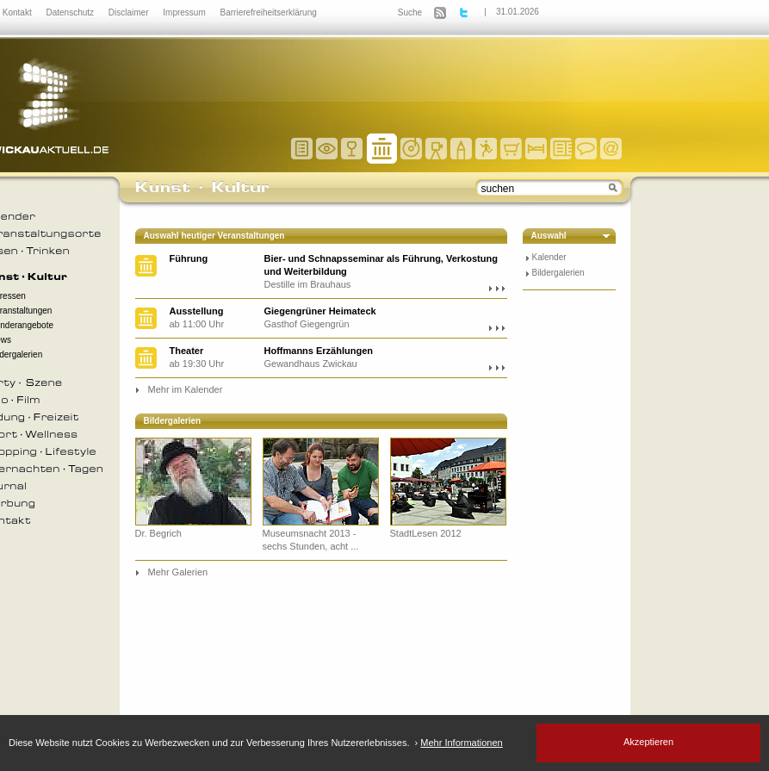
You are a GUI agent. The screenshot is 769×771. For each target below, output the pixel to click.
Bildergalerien (558, 272)
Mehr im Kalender (185, 389)
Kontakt (18, 12)
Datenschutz (71, 12)
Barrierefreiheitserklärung (268, 12)
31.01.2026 (517, 11)
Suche (410, 12)
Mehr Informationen (461, 742)
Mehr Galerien (178, 572)
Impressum (185, 12)
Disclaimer (130, 12)
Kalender (549, 257)
